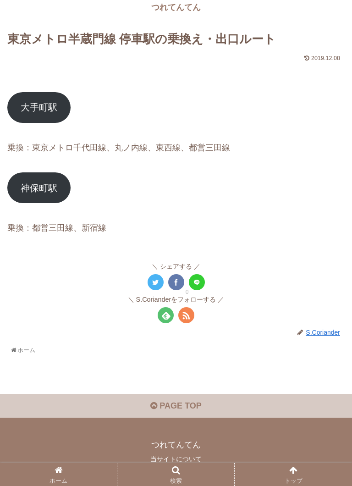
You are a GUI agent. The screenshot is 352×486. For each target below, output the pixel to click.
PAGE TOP (175, 405)
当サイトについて (176, 459)
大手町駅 (39, 107)
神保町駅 (39, 188)
